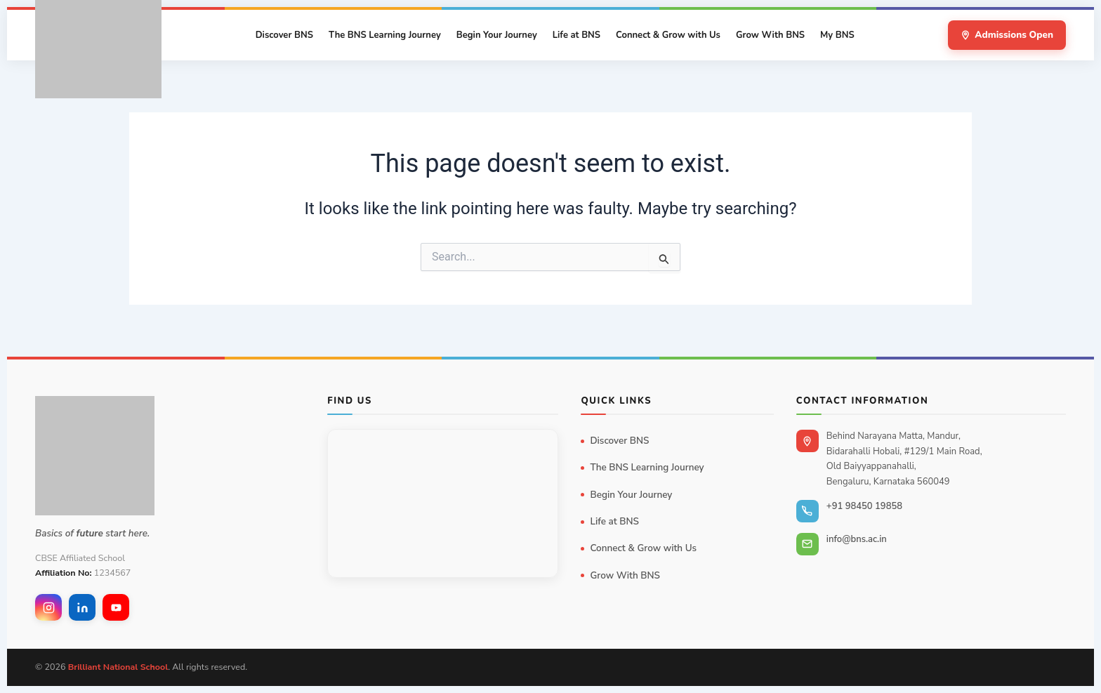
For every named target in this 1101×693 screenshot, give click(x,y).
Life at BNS (576, 35)
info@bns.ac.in (856, 539)
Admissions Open (1007, 34)
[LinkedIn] (82, 607)
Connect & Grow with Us (668, 35)
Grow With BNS (770, 35)
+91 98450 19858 (864, 506)
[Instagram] (48, 607)
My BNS (837, 35)
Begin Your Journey (496, 35)
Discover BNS (284, 35)
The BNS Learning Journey (385, 35)
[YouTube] (116, 607)
